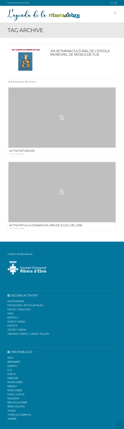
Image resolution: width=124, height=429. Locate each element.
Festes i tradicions (18, 309)
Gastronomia (15, 301)
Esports (12, 325)
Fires (10, 313)
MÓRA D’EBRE (14, 390)
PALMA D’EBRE (15, 382)
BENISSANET (14, 362)
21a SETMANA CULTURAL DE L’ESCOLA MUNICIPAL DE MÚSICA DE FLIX (79, 52)
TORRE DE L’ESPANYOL (19, 415)
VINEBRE (12, 419)
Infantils (12, 317)
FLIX (9, 370)
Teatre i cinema (16, 329)
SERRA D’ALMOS (16, 406)
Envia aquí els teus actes (18, 3)
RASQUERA (13, 398)
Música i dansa (16, 321)
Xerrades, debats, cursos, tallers (28, 334)
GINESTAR (12, 378)
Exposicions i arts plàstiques (25, 305)
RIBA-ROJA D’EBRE (17, 402)
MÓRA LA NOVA (15, 394)
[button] (115, 13)
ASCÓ (10, 358)
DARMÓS (12, 366)
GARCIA (11, 374)
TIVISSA (11, 410)
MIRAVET (12, 386)
